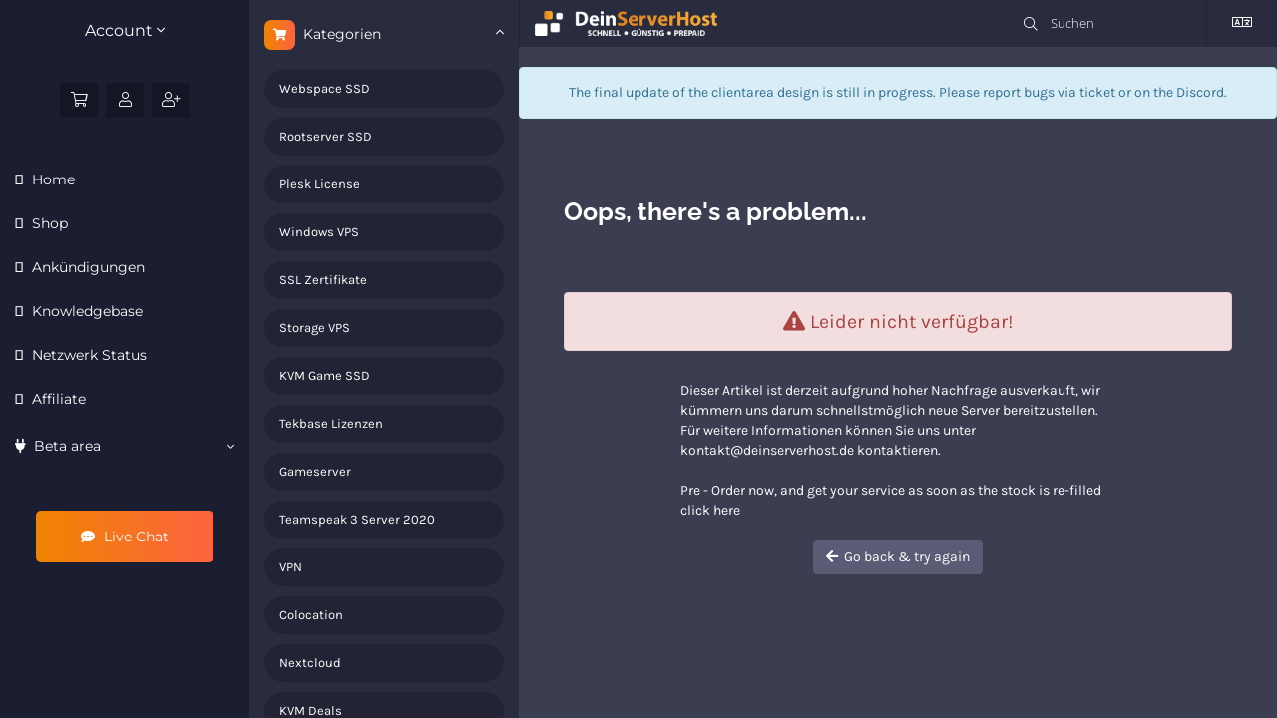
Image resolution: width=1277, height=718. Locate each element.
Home (51, 179)
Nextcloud (310, 662)
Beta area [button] (124, 446)
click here (710, 510)
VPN (290, 566)
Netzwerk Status (87, 355)
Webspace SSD (324, 88)
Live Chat (125, 536)
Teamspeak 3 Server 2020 (357, 519)
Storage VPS (314, 327)
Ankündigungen (86, 267)
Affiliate (57, 399)
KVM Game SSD (324, 375)
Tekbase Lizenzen (331, 423)
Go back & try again (898, 556)
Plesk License (319, 184)
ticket (1097, 92)
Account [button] (125, 30)
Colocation (311, 614)
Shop (48, 223)
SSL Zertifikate (323, 279)
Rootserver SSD (325, 136)
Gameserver (315, 471)
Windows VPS (319, 231)
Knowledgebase (85, 311)
